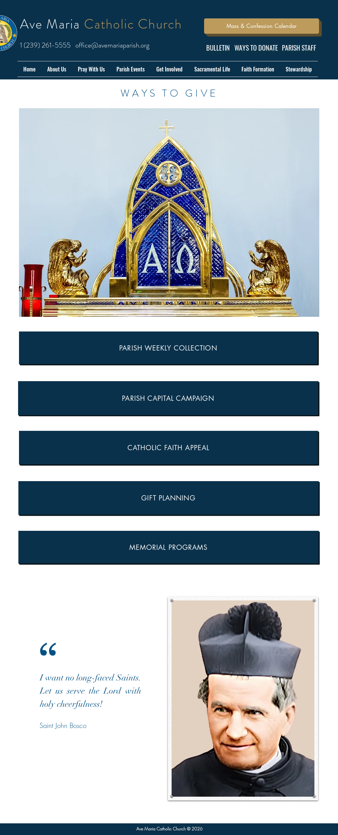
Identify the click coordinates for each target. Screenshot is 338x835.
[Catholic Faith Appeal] (168, 448)
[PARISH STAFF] (299, 47)
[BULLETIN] (218, 47)
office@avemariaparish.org (112, 45)
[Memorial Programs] (168, 547)
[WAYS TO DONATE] (256, 47)
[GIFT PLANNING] (168, 498)
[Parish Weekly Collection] (168, 347)
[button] (56, 69)
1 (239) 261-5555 (45, 45)
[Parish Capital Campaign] (168, 398)
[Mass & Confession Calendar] (261, 26)
